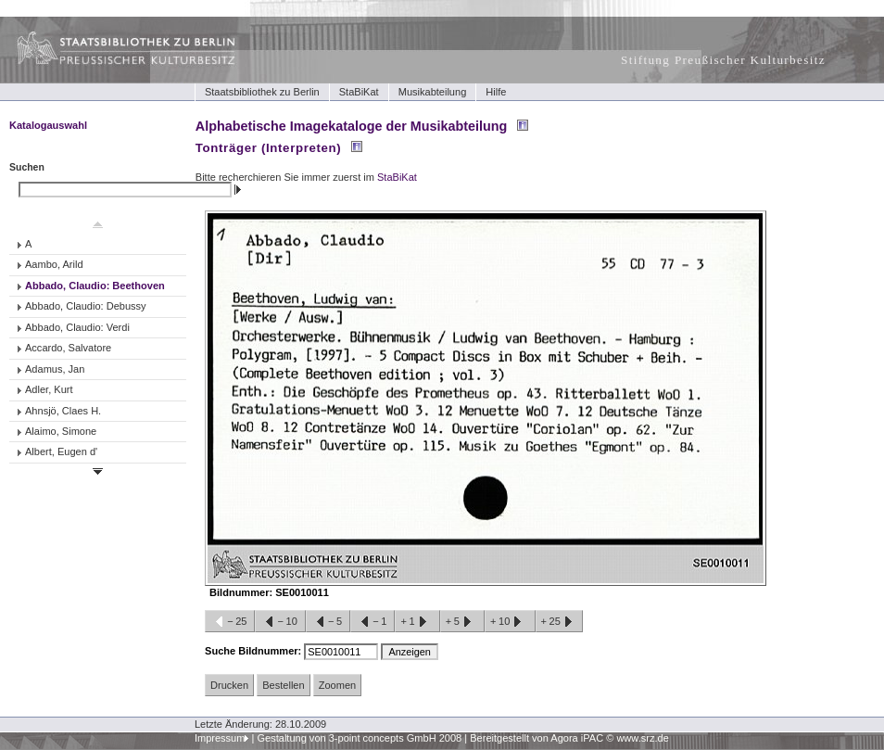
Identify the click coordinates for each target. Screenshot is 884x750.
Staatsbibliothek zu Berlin (262, 91)
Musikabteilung (432, 91)
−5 (328, 622)
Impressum (220, 738)
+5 (462, 622)
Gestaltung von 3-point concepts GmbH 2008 (359, 738)
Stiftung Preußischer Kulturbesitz (723, 60)
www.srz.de (642, 738)
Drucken (229, 685)
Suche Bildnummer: (254, 650)
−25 (229, 622)
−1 (372, 622)
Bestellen (283, 685)
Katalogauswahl (48, 125)
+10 (509, 622)
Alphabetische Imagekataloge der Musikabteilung (351, 126)
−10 (279, 622)
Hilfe (496, 91)
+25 (559, 622)
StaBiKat (359, 91)
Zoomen (337, 685)
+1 (417, 622)
